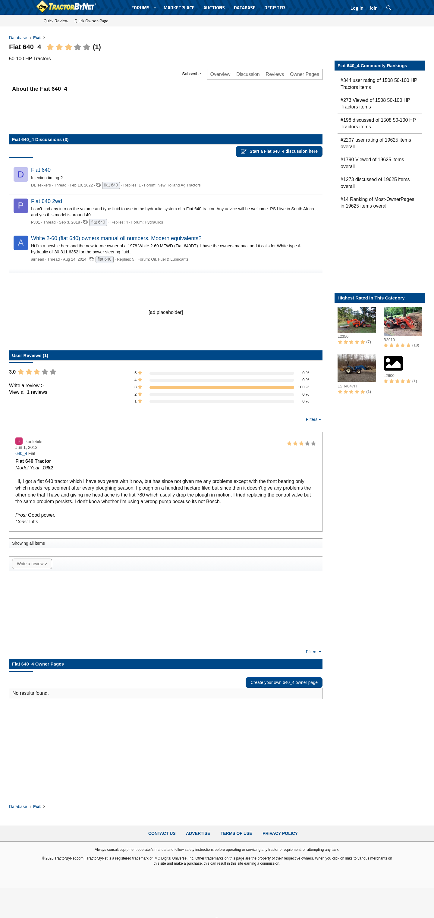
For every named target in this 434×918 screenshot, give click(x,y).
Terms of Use (236, 833)
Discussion (247, 74)
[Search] (389, 8)
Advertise (198, 833)
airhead (37, 259)
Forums (140, 7)
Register (274, 7)
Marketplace (179, 7)
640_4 (21, 453)
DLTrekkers (41, 185)
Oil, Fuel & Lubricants (169, 259)
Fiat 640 (41, 170)
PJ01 (35, 222)
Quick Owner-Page (91, 20)
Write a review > (26, 385)
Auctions (214, 7)
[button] (155, 7)
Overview (220, 74)
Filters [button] (311, 419)
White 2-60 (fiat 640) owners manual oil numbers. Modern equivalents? (116, 238)
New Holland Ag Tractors (179, 185)
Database (244, 7)
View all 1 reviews (28, 392)
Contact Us (162, 833)
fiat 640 (111, 185)
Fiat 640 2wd (46, 201)
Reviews (275, 74)
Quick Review (56, 20)
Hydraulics (154, 222)
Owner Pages (304, 74)
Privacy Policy (280, 833)
